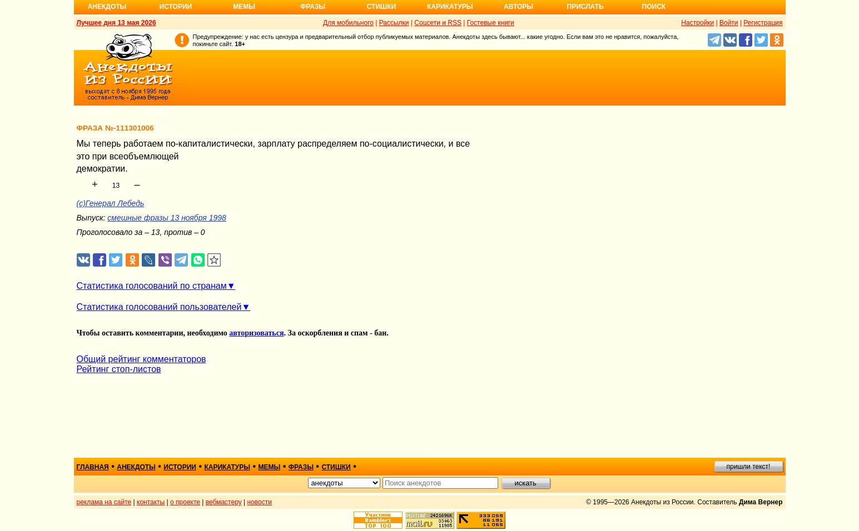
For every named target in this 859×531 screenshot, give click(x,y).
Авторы (518, 7)
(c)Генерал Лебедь (111, 203)
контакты (151, 502)
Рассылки (394, 23)
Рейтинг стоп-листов (119, 369)
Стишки (381, 7)
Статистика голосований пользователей (159, 307)
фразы (301, 467)
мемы (270, 467)
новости (259, 502)
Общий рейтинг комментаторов (141, 359)
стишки (335, 467)
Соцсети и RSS (437, 23)
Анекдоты (107, 7)
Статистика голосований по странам (152, 285)
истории (179, 467)
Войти (728, 23)
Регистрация (762, 23)
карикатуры (227, 467)
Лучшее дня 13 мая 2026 (116, 23)
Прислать (585, 7)
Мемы (244, 7)
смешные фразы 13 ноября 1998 (166, 217)
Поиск (654, 7)
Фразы (312, 7)
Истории (176, 7)
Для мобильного (348, 23)
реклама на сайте (104, 502)
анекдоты (136, 467)
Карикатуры (450, 7)
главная (93, 467)
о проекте (185, 502)
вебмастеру (224, 502)
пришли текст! (749, 466)
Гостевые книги (490, 23)
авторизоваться (256, 333)
